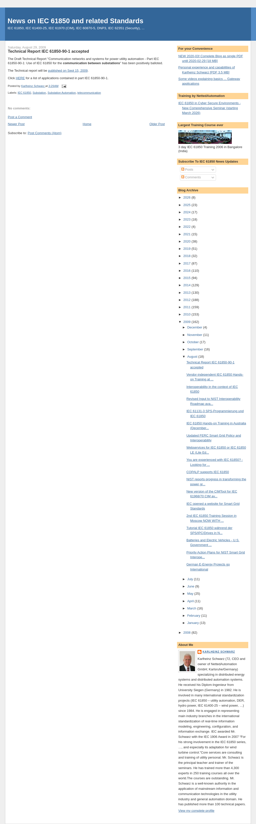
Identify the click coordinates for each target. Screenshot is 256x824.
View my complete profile (196, 811)
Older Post (157, 124)
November (195, 335)
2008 (187, 632)
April (191, 601)
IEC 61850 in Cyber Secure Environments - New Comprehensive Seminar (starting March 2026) (209, 108)
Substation (39, 92)
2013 (187, 292)
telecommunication (89, 92)
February (194, 615)
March (192, 608)
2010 (187, 314)
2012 (187, 300)
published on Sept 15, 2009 (68, 70)
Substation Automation (62, 92)
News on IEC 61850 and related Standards (75, 21)
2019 (187, 249)
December (195, 327)
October (193, 342)
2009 (187, 322)
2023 (187, 219)
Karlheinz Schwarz (218, 651)
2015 (187, 278)
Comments (191, 177)
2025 (187, 205)
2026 (187, 197)
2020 (187, 241)
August (192, 356)
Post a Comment (20, 117)
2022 (187, 227)
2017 (187, 263)
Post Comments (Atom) (45, 133)
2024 (187, 212)
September (195, 349)
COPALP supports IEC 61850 (207, 472)
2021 (187, 234)
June (191, 586)
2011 (187, 307)
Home (87, 124)
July (190, 579)
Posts (187, 169)
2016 (187, 271)
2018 (187, 256)
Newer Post (16, 124)
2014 (187, 285)
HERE (20, 78)
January (193, 623)
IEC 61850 (24, 92)
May (190, 593)
